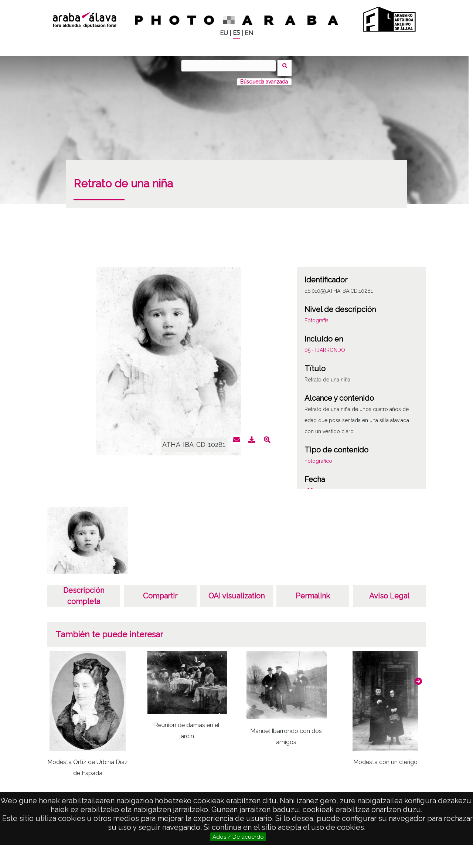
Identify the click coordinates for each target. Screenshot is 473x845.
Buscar (287, 65)
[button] (418, 677)
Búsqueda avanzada (264, 77)
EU (224, 33)
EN (249, 33)
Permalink (313, 591)
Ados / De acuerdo (238, 837)
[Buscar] (231, 66)
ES (236, 32)
